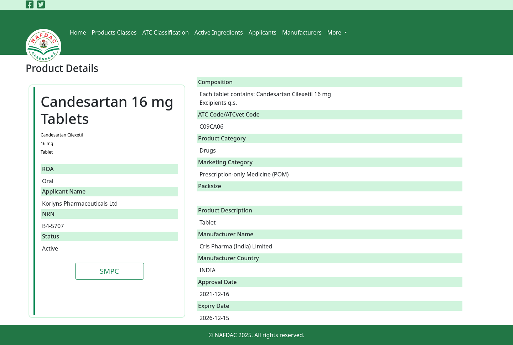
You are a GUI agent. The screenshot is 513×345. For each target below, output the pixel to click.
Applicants (262, 32)
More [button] (335, 32)
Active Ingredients (219, 32)
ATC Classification (165, 32)
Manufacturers (302, 32)
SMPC (109, 271)
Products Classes (114, 32)
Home (78, 32)
